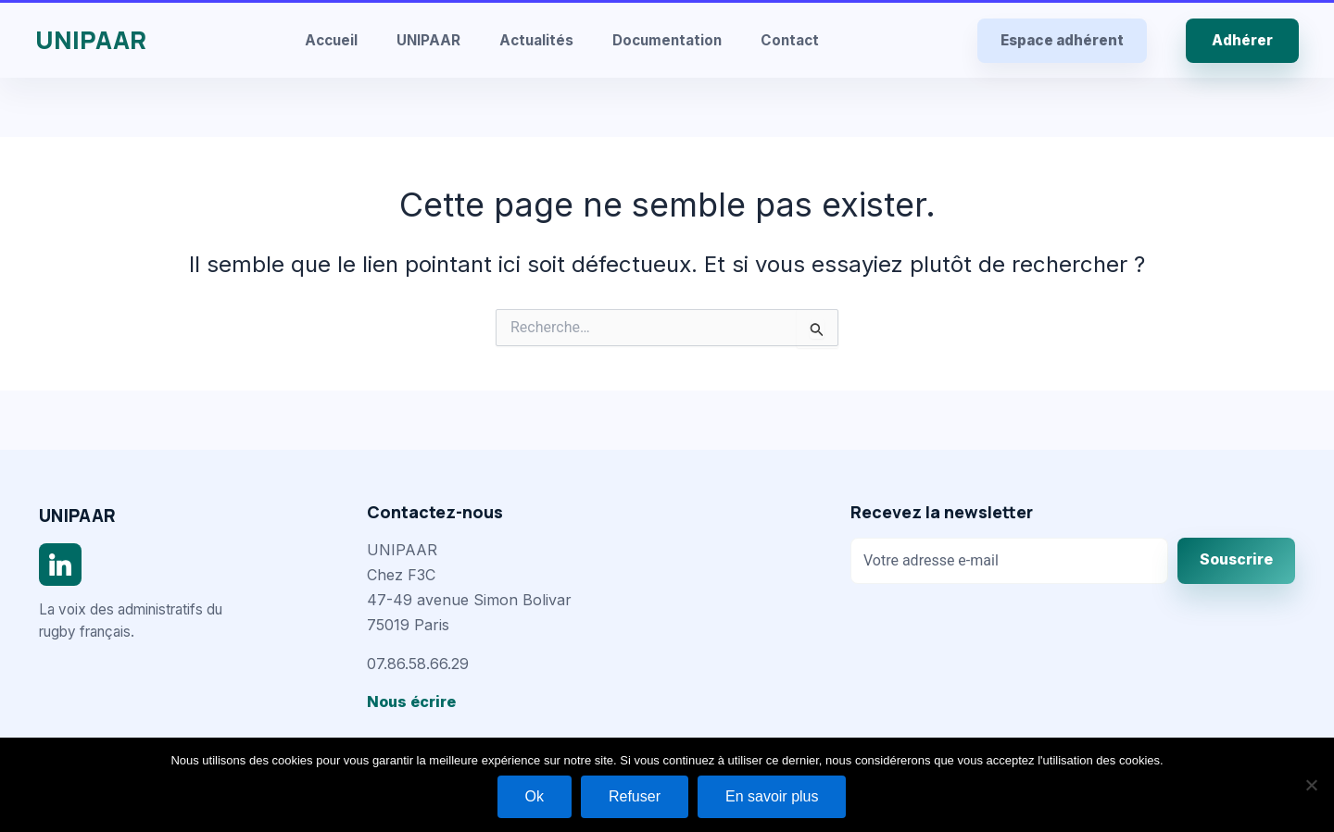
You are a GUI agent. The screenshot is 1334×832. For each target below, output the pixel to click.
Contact (790, 40)
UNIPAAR (90, 39)
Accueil (331, 40)
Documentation (667, 40)
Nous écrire (411, 701)
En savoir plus (772, 796)
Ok (534, 796)
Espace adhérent (1062, 40)
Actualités (536, 40)
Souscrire (1236, 559)
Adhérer (1242, 40)
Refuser (635, 796)
